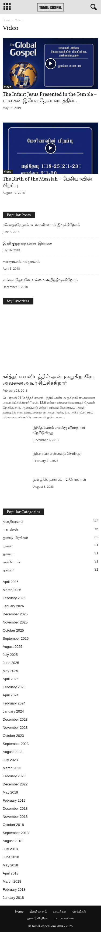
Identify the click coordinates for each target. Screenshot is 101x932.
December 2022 (15, 784)
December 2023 (15, 719)
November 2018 (15, 817)
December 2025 (15, 614)
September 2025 (16, 638)
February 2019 (14, 800)
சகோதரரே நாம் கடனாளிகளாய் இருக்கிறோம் (41, 224)
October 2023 (13, 736)
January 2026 (13, 606)
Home (6, 20)
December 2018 (15, 808)
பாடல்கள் (10, 530)
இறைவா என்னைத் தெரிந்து (57, 453)
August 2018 (12, 841)
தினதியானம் (13, 522)
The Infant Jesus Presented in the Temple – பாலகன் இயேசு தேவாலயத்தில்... (50, 97)
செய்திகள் (79, 911)
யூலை (7, 546)
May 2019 (10, 792)
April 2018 (11, 873)
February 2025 (14, 687)
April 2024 (11, 695)
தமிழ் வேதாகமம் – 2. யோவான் (59, 479)
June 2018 (11, 857)
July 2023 (10, 760)
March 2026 (12, 590)
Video (7, 87)
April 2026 (11, 582)
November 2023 (15, 728)
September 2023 (16, 744)
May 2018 (10, 865)
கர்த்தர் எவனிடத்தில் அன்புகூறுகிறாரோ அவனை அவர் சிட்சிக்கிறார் (48, 380)
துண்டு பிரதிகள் (15, 538)
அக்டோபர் (11, 562)
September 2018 (16, 833)
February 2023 (14, 776)
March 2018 (12, 881)
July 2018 (10, 849)
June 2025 (11, 663)
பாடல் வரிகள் (64, 918)
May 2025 (10, 671)
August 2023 (12, 752)
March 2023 (12, 768)
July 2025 (10, 655)
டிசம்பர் (9, 570)
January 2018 (13, 898)
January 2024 (13, 711)
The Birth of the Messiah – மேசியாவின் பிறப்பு (47, 182)
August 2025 (12, 647)
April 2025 (11, 679)
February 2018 (14, 889)
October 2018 (13, 825)
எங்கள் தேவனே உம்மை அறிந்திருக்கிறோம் (40, 279)
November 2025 (15, 622)
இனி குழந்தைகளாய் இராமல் (27, 243)
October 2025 (13, 630)
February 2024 (14, 703)
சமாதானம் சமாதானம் (21, 261)
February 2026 (14, 598)
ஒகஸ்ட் (8, 554)
